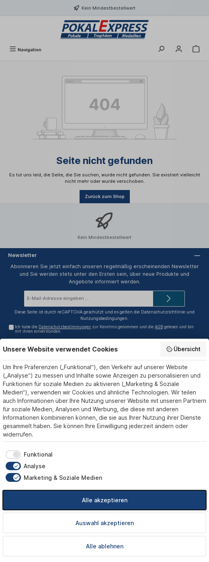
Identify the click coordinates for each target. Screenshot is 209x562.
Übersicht (183, 349)
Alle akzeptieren (104, 500)
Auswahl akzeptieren (105, 523)
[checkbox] (28, 454)
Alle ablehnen (104, 546)
